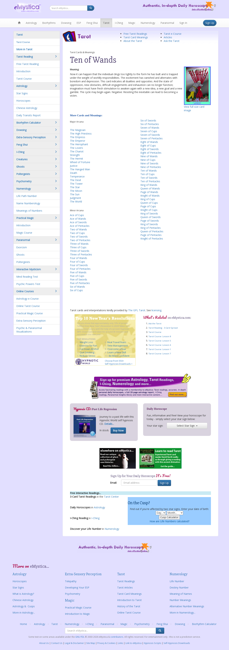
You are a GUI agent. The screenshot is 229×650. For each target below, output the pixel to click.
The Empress (77, 137)
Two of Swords (79, 236)
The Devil (75, 180)
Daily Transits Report (28, 115)
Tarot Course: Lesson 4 (159, 345)
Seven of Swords (150, 134)
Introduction (23, 71)
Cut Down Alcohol (89, 349)
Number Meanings (180, 600)
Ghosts (20, 254)
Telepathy (70, 581)
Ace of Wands (78, 218)
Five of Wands (78, 272)
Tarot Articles (125, 587)
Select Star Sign (187, 425)
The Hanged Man (80, 169)
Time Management (117, 345)
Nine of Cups (147, 160)
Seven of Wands (149, 127)
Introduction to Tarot (129, 600)
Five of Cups (77, 276)
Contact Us (56, 643)
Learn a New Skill (116, 352)
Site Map (90, 643)
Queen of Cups (149, 202)
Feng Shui (92, 23)
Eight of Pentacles (150, 152)
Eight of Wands (149, 142)
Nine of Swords (149, 163)
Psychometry (72, 593)
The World (76, 201)
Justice (73, 165)
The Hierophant (79, 144)
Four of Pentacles (80, 268)
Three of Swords (79, 251)
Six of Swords (148, 120)
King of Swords (149, 213)
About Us (44, 643)
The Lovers (76, 148)
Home (23, 624)
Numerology (148, 23)
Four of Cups (77, 261)
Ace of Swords (78, 222)
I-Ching (119, 23)
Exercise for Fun (88, 345)
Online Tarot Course (28, 306)
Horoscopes (23, 100)
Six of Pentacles (149, 124)
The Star (75, 187)
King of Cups (147, 199)
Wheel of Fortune (80, 162)
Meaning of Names (181, 593)
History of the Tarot (128, 606)
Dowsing (66, 23)
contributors (116, 636)
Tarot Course (23, 42)
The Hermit (76, 158)
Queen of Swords (150, 217)
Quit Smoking (87, 352)
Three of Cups (78, 247)
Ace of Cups (77, 215)
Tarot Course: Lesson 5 (159, 340)
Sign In (183, 23)
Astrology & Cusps (24, 606)
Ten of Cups (147, 174)
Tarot (106, 23)
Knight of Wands (150, 195)
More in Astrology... (24, 612)
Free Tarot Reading (27, 64)
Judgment (75, 198)
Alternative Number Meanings (187, 606)
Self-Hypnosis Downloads (177, 643)
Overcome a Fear (116, 349)
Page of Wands (149, 192)
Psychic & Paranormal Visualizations (29, 329)
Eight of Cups (148, 145)
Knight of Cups (148, 210)
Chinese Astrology (26, 108)
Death (73, 173)
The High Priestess (81, 133)
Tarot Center (111, 496)
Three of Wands (79, 243)
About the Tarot (132, 41)
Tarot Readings (126, 581)
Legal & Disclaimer (74, 643)
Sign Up (209, 23)
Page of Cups (148, 206)
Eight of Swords (149, 149)
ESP (79, 23)
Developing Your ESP (77, 587)
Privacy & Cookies (106, 643)
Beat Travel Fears (116, 342)
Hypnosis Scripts (152, 643)
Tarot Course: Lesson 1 (159, 349)
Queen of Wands (150, 188)
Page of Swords (149, 220)
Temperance (77, 176)
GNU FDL (80, 636)
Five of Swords (78, 279)
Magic (131, 23)
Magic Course (24, 232)
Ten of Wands (148, 170)
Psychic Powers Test (28, 284)
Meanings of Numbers (29, 210)
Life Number (177, 581)
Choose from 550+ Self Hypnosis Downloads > (118, 362)
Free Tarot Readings (135, 33)
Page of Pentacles (151, 235)
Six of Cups (76, 290)
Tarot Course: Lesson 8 (159, 336)
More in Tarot (24, 49)
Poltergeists (23, 262)
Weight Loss (86, 342)
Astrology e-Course (27, 298)
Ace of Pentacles (79, 226)
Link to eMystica (133, 643)
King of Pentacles (150, 227)
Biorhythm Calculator (204, 624)
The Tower (76, 183)
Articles (168, 37)
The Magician (78, 130)
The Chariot (77, 151)
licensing (156, 310)
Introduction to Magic (77, 613)
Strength (75, 155)
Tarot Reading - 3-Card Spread (163, 327)
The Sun (74, 194)
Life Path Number (26, 196)
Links (120, 643)
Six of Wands (77, 286)
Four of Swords (79, 265)
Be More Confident (119, 355)
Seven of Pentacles (151, 138)
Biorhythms (49, 23)
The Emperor (77, 140)
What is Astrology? (23, 593)
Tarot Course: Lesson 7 (159, 353)
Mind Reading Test (27, 276)
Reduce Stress (87, 355)
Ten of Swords (148, 177)
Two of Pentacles (80, 240)
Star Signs (22, 93)
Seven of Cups (148, 131)
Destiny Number (179, 587)
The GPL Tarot (136, 310)
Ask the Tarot (171, 41)
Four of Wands (78, 258)
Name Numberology (28, 203)
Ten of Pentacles (150, 181)
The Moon (76, 190)
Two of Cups (77, 233)
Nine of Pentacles (150, 167)
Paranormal (167, 23)
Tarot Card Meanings (135, 37)
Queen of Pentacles (151, 231)
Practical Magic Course (29, 313)
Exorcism (21, 247)
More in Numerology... (182, 612)
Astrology (31, 23)
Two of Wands (78, 229)
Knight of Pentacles (151, 238)
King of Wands (148, 185)
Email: (113, 482)
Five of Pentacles (80, 283)
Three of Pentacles (81, 254)
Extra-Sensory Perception (31, 320)
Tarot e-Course (172, 33)
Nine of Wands (149, 156)
